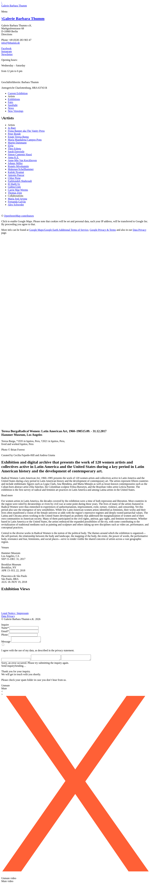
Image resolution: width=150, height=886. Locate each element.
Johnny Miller (15, 163)
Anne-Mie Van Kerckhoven (22, 160)
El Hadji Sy (14, 184)
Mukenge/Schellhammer (21, 169)
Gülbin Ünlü (14, 187)
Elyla (10, 145)
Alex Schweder (16, 204)
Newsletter (7, 54)
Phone (4, 634)
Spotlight (13, 105)
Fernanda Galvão (17, 201)
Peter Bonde (14, 133)
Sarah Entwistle (16, 151)
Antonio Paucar (16, 175)
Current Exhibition (18, 93)
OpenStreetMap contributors (19, 215)
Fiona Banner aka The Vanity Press (26, 130)
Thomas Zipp (15, 192)
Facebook (6, 48)
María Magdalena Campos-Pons (25, 139)
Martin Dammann (17, 142)
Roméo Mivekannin (18, 166)
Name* (5, 627)
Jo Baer (12, 128)
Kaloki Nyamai (16, 172)
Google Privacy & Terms (103, 229)
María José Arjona (17, 198)
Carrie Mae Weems (18, 189)
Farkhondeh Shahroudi (20, 181)
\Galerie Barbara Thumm (14, 4)
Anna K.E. (13, 157)
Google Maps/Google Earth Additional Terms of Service (58, 229)
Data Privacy (139, 229)
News (11, 108)
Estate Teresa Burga (18, 136)
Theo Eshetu (14, 148)
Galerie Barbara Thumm (23, 18)
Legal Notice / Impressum (15, 613)
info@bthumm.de (10, 42)
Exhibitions (14, 99)
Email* (5, 631)
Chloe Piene (14, 178)
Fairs (10, 102)
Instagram (6, 51)
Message (5, 642)
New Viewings (15, 111)
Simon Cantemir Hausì (20, 154)
